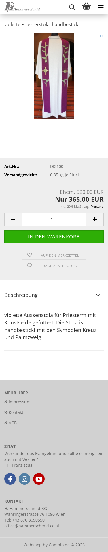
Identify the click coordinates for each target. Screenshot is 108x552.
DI (102, 36)
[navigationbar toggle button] (101, 7)
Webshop (33, 544)
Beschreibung (21, 294)
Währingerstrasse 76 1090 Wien (35, 514)
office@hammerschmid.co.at (31, 525)
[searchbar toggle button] (72, 7)
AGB (13, 422)
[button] (13, 219)
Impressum (20, 401)
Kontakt (16, 412)
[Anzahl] (54, 219)
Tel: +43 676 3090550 (24, 520)
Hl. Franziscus (18, 465)
